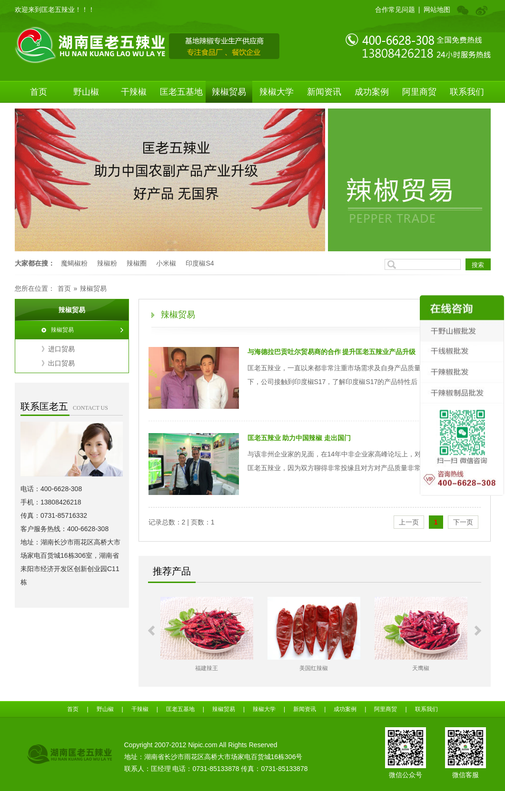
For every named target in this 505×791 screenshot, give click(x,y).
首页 (38, 92)
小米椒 (166, 263)
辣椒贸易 (229, 92)
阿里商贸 (419, 92)
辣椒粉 (107, 263)
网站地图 (437, 9)
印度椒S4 (200, 263)
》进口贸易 (58, 349)
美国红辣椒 (323, 668)
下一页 (463, 522)
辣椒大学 (276, 92)
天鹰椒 (430, 668)
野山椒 (86, 92)
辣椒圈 (137, 263)
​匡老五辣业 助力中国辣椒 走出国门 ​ (300, 438)
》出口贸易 (58, 363)
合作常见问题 (395, 9)
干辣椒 (134, 92)
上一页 (409, 522)
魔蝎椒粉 (74, 263)
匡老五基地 (181, 92)
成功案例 (372, 92)
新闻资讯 (324, 92)
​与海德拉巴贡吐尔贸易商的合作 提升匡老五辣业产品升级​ (332, 352)
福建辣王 (216, 668)
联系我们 (467, 92)
